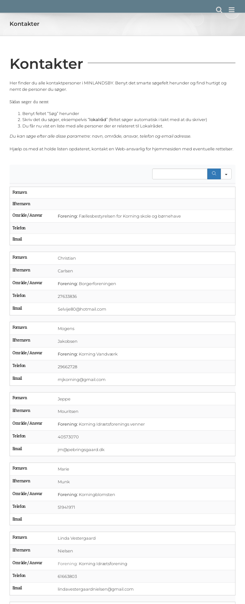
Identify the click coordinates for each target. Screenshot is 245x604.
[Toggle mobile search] (219, 9)
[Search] (214, 174)
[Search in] (226, 174)
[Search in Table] (179, 174)
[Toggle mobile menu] (232, 9)
